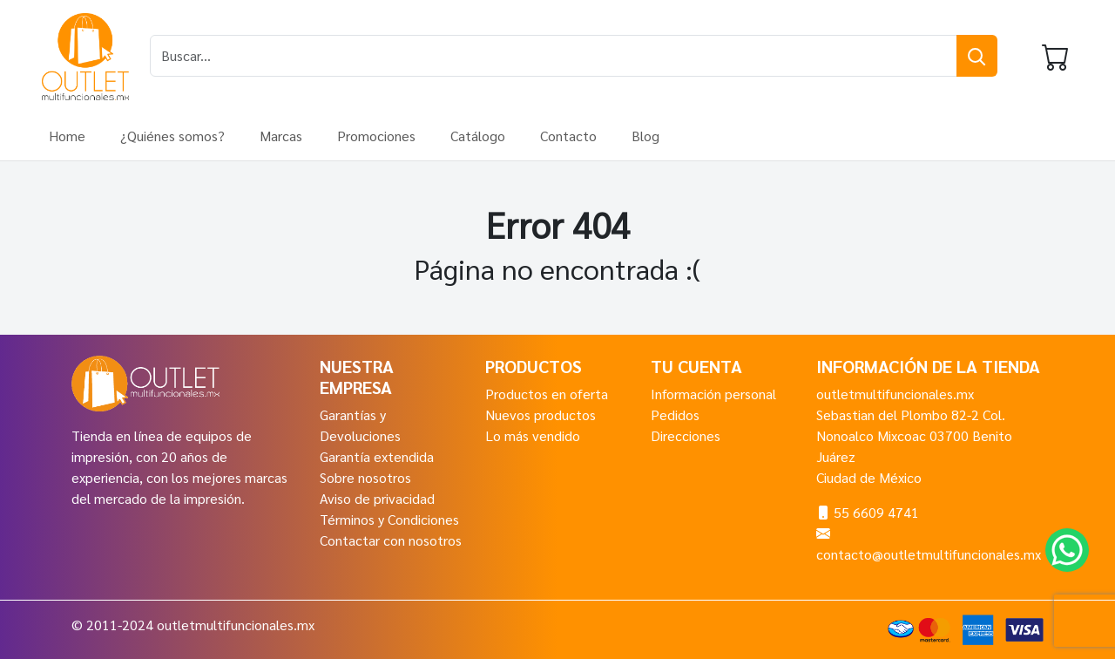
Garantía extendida (377, 456)
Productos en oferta (546, 393)
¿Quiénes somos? (172, 135)
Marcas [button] (281, 135)
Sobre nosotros (365, 477)
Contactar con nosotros (391, 540)
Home (67, 135)
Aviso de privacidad (377, 498)
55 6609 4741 (876, 512)
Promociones (376, 135)
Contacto (568, 135)
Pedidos (675, 414)
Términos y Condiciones (389, 519)
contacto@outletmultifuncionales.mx (928, 554)
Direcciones (685, 435)
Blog (645, 135)
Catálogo (477, 135)
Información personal (713, 393)
